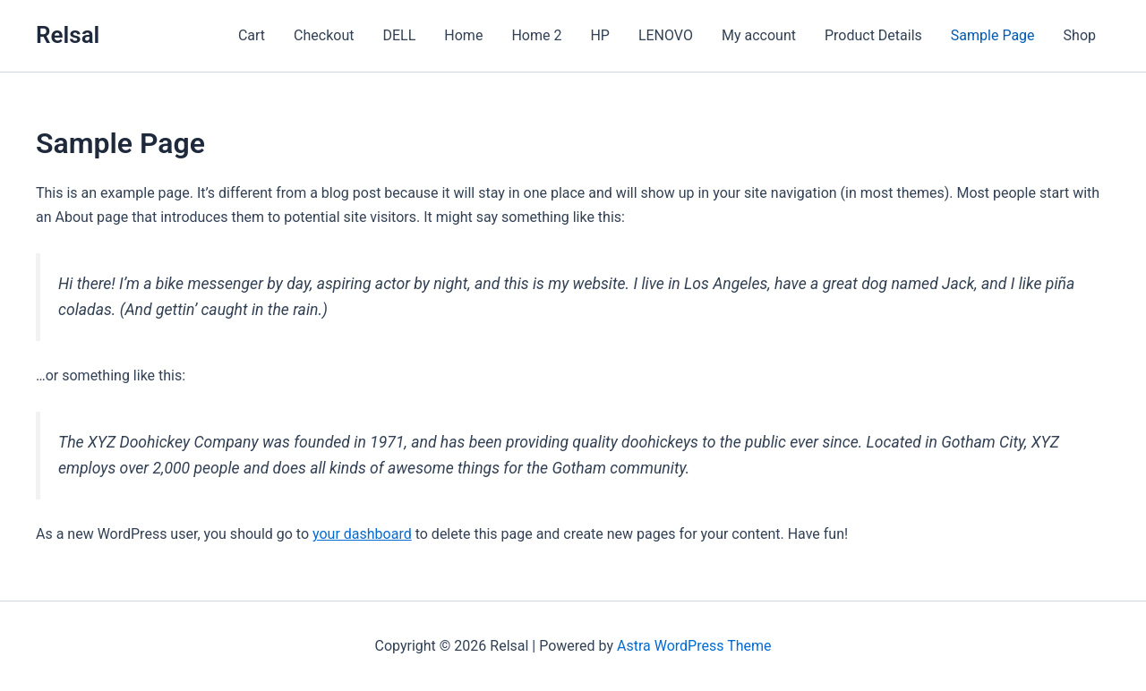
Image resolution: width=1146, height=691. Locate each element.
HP (600, 35)
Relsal (67, 34)
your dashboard (362, 533)
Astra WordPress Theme (694, 645)
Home (463, 35)
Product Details (873, 35)
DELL (398, 35)
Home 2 (536, 35)
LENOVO (665, 35)
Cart (251, 35)
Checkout (324, 35)
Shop (1080, 35)
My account (759, 35)
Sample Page (993, 35)
